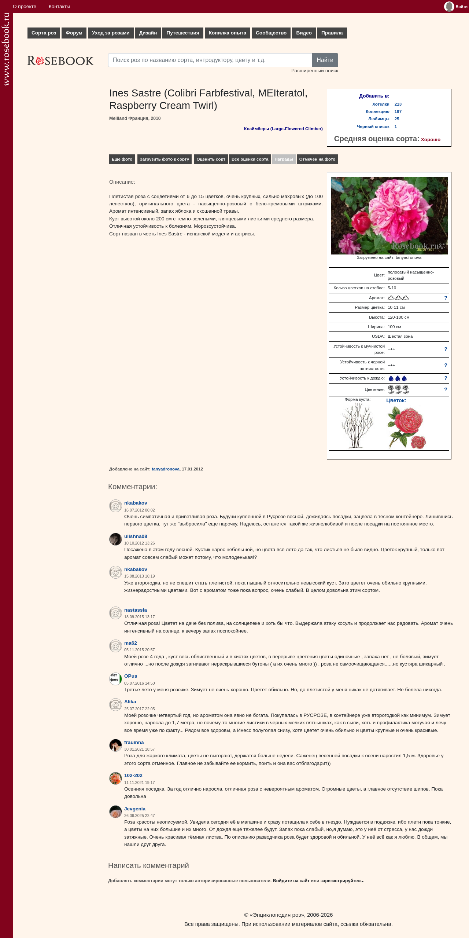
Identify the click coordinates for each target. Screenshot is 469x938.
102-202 (133, 775)
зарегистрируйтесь (342, 880)
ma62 (130, 643)
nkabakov (135, 503)
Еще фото (122, 159)
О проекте (24, 6)
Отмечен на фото (317, 159)
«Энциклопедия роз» (277, 915)
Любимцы (378, 119)
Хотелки (380, 104)
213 (398, 104)
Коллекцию (377, 111)
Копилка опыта (227, 33)
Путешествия (182, 33)
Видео (304, 33)
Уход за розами (111, 33)
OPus (130, 676)
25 (397, 119)
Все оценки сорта (250, 159)
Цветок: (396, 400)
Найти (325, 60)
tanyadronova (166, 469)
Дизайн (148, 33)
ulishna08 (135, 536)
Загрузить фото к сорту (164, 159)
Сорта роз (44, 33)
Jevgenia (134, 808)
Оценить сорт (210, 159)
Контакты (59, 6)
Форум (74, 33)
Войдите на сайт (291, 880)
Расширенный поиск (314, 70)
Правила (332, 33)
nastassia (135, 610)
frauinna (134, 742)
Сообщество (271, 33)
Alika (130, 701)
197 (398, 111)
